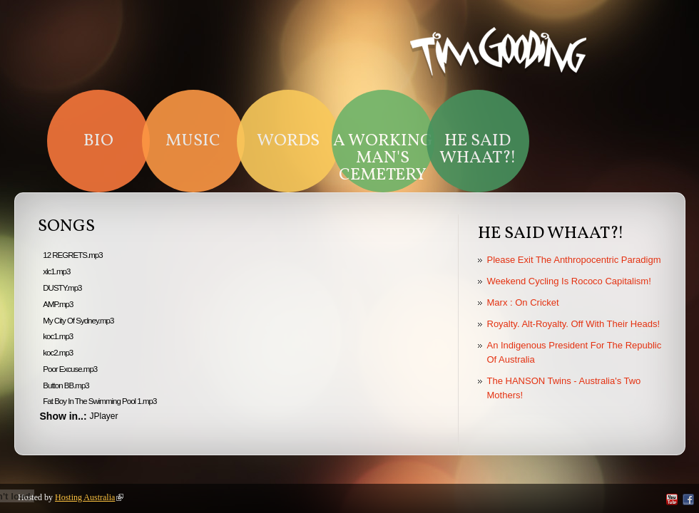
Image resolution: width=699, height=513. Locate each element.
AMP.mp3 (58, 304)
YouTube (672, 499)
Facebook (688, 499)
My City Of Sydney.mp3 (78, 320)
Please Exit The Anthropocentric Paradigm (574, 259)
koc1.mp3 (58, 336)
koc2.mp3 (58, 352)
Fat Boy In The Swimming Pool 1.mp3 (99, 401)
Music (192, 141)
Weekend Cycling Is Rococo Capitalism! (569, 281)
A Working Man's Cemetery (383, 158)
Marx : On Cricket (523, 302)
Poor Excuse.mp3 (70, 369)
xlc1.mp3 (56, 271)
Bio (98, 141)
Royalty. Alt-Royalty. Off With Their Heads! (573, 323)
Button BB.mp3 (65, 385)
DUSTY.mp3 (62, 288)
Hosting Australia (89, 497)
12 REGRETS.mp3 (72, 255)
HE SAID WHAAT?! (477, 149)
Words (288, 141)
